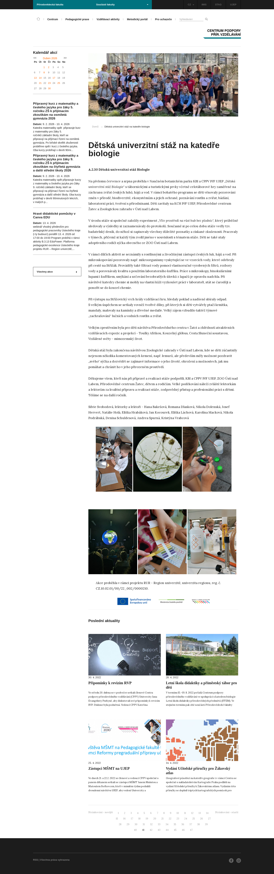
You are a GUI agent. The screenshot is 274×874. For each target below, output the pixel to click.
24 (185, 818)
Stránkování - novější (100, 812)
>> (65, 57)
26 (201, 818)
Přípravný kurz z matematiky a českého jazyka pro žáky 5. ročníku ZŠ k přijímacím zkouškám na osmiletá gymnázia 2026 (55, 111)
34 (167, 824)
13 (35, 77)
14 (40, 77)
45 (175, 830)
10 (178, 813)
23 (49, 83)
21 (40, 83)
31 (144, 824)
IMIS (204, 4)
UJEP (233, 4)
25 (58, 83)
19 (147, 818)
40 (135, 830)
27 (209, 818)
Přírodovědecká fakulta (50, 4)
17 (54, 77)
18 (139, 818)
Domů (95, 126)
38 (198, 824)
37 (190, 824)
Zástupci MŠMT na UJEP (109, 768)
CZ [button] (191, 4)
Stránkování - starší (226, 812)
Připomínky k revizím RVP (110, 683)
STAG (218, 4)
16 (124, 818)
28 (120, 824)
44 (167, 830)
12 (192, 813)
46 (183, 830)
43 (159, 830)
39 (206, 824)
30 (49, 88)
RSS (35, 859)
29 (128, 824)
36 (182, 824)
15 (117, 818)
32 (151, 824)
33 (159, 824)
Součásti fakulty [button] (122, 4)
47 (191, 830)
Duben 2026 (50, 58)
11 (185, 813)
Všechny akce (57, 271)
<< (34, 57)
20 (154, 818)
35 (175, 824)
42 (151, 830)
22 (170, 818)
